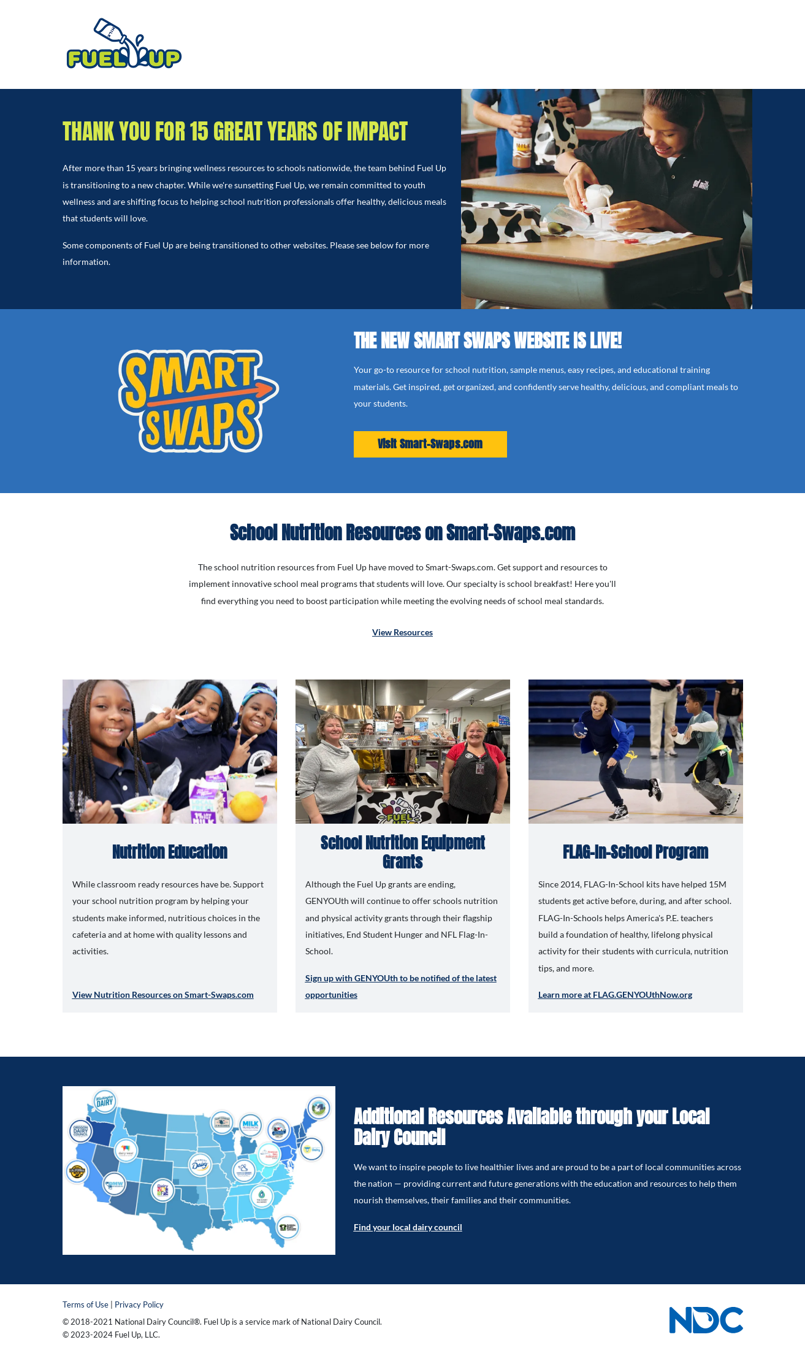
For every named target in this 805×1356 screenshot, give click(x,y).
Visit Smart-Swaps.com (430, 443)
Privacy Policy (139, 1304)
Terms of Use (86, 1304)
